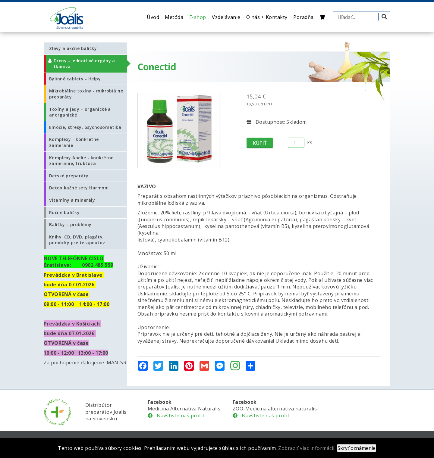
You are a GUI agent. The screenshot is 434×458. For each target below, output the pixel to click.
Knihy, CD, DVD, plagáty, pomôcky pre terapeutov (77, 240)
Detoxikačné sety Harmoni (79, 188)
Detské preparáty (69, 176)
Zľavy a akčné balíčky (73, 48)
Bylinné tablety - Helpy (75, 79)
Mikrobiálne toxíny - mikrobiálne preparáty (86, 94)
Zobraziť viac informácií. (306, 448)
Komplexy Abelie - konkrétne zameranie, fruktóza (81, 161)
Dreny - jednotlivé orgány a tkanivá (84, 64)
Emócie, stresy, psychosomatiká (85, 127)
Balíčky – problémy (70, 224)
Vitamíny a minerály (72, 200)
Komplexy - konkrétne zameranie (74, 142)
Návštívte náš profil (176, 415)
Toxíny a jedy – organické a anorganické (80, 112)
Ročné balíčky (64, 212)
